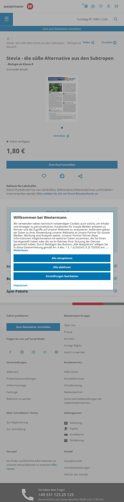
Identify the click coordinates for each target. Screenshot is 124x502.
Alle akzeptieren (62, 258)
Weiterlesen (21, 250)
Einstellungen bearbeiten (62, 276)
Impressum (21, 285)
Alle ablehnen (62, 267)
